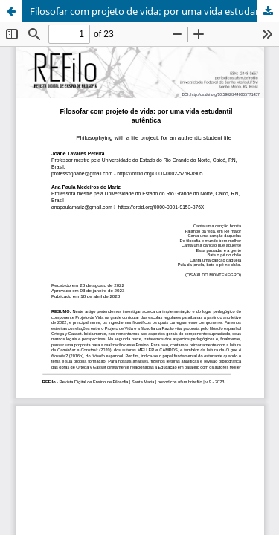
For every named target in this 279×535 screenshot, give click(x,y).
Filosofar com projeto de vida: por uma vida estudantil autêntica (154, 11)
